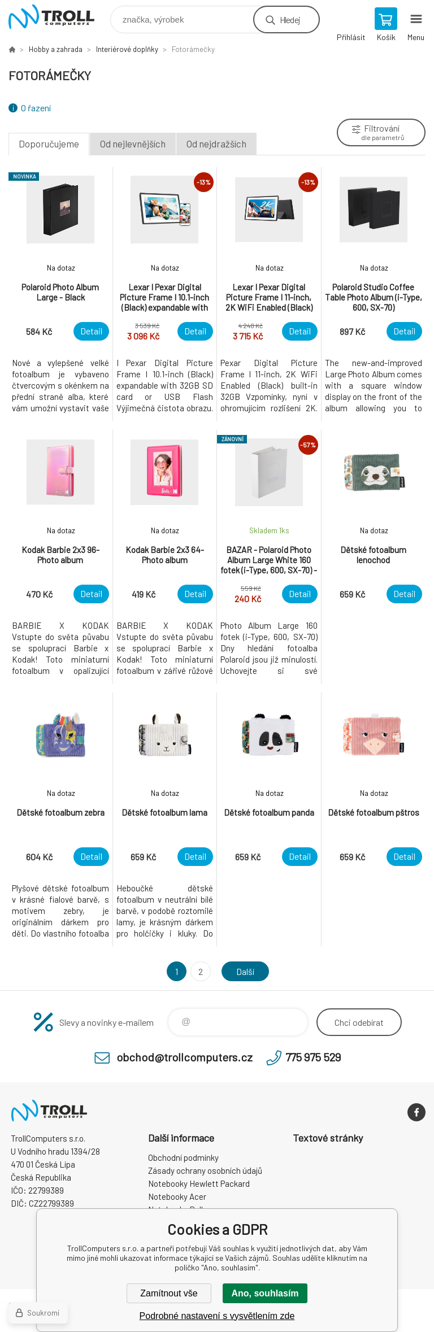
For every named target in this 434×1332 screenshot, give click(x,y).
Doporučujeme (49, 143)
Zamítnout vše (168, 1293)
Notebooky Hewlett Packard (199, 1183)
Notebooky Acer (177, 1196)
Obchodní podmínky (183, 1157)
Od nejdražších (216, 143)
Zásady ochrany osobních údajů (205, 1170)
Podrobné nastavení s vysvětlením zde (217, 1316)
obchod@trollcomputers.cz (184, 1057)
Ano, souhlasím (264, 1293)
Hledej (290, 19)
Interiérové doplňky (127, 49)
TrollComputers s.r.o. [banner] (58, 16)
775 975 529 (313, 1057)
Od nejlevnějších (133, 143)
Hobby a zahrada (56, 49)
